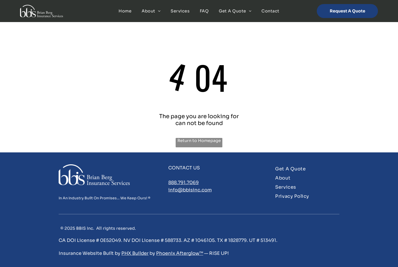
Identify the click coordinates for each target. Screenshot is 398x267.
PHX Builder (134, 253)
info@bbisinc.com (190, 190)
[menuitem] (125, 11)
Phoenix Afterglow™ (179, 253)
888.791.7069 (183, 182)
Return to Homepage (199, 140)
